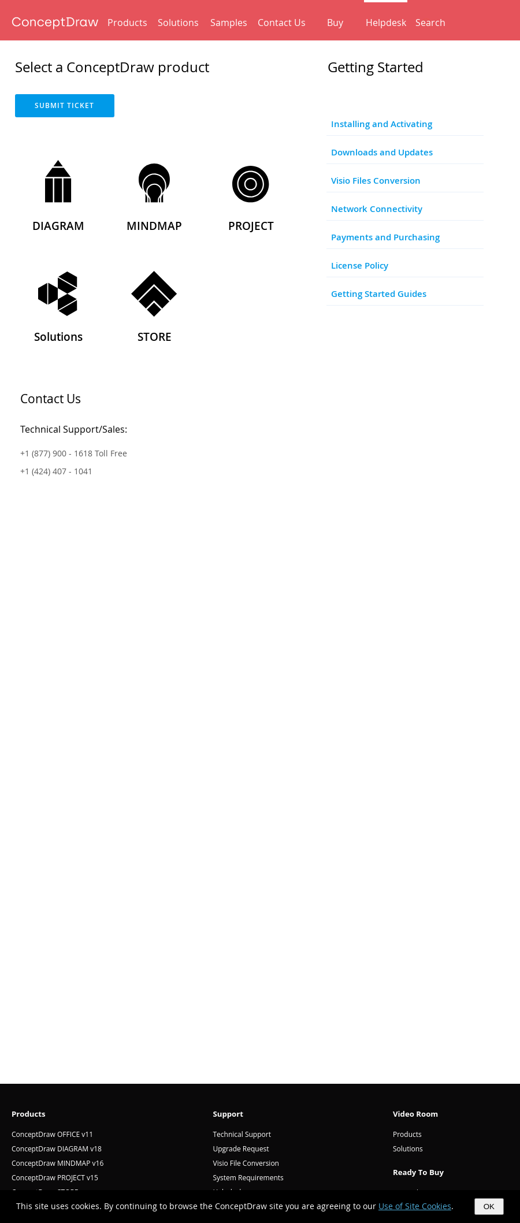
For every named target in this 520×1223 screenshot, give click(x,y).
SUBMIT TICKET (64, 105)
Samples (228, 22)
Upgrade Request (241, 1149)
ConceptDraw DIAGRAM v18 (57, 1149)
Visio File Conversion (245, 1163)
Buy (335, 22)
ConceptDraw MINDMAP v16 (57, 1163)
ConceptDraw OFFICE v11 (52, 1134)
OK (489, 1206)
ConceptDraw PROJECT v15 (55, 1178)
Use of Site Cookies (414, 1205)
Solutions (178, 22)
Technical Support (241, 1134)
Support (228, 1114)
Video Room (415, 1114)
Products (127, 22)
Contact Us (282, 22)
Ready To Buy (418, 1172)
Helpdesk (386, 22)
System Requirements (248, 1178)
